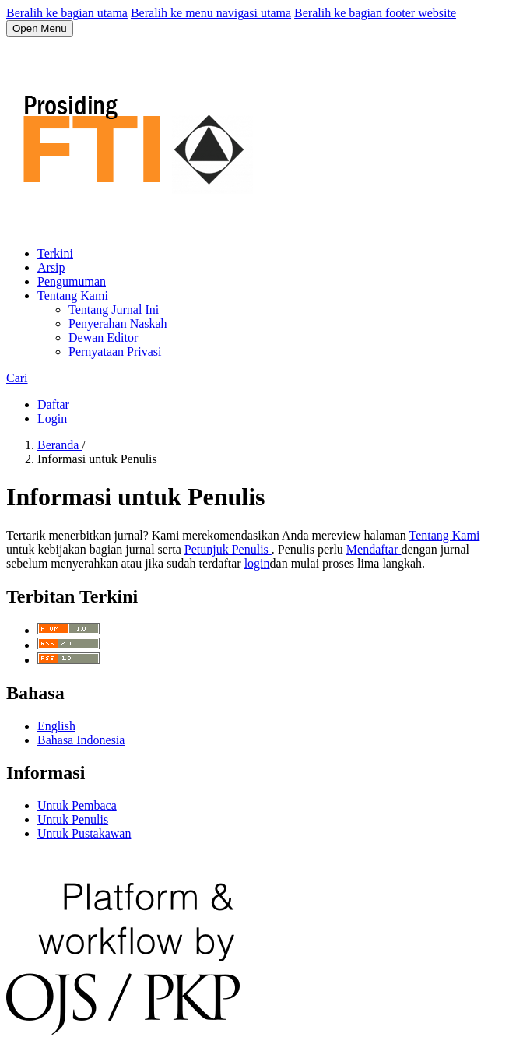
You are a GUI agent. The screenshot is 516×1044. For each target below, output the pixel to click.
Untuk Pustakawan (84, 833)
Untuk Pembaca (77, 805)
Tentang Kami (72, 295)
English (56, 726)
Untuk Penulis (72, 819)
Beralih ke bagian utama (67, 12)
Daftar (53, 404)
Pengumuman (71, 281)
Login (52, 418)
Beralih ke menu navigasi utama (211, 12)
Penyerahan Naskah (117, 323)
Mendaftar (374, 549)
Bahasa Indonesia (81, 740)
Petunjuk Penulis (228, 549)
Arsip (51, 267)
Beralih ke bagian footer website (375, 12)
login (257, 563)
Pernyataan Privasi (115, 351)
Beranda (59, 445)
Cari (17, 378)
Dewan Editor (103, 337)
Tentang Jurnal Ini (113, 309)
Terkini (55, 253)
